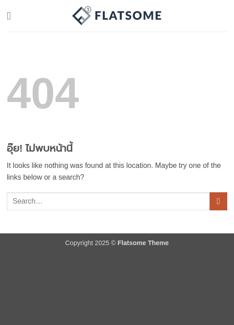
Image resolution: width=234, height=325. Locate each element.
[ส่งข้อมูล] (218, 201)
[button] (12, 16)
